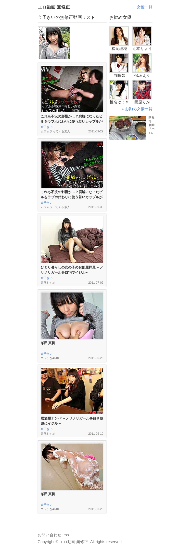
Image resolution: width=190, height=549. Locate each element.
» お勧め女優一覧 (137, 109)
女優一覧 (144, 7)
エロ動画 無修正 (54, 7)
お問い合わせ (49, 535)
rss (66, 535)
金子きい (46, 127)
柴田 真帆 (48, 343)
